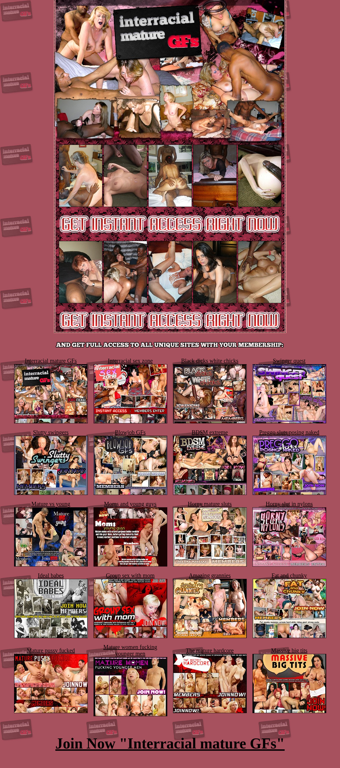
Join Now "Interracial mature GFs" (170, 743)
